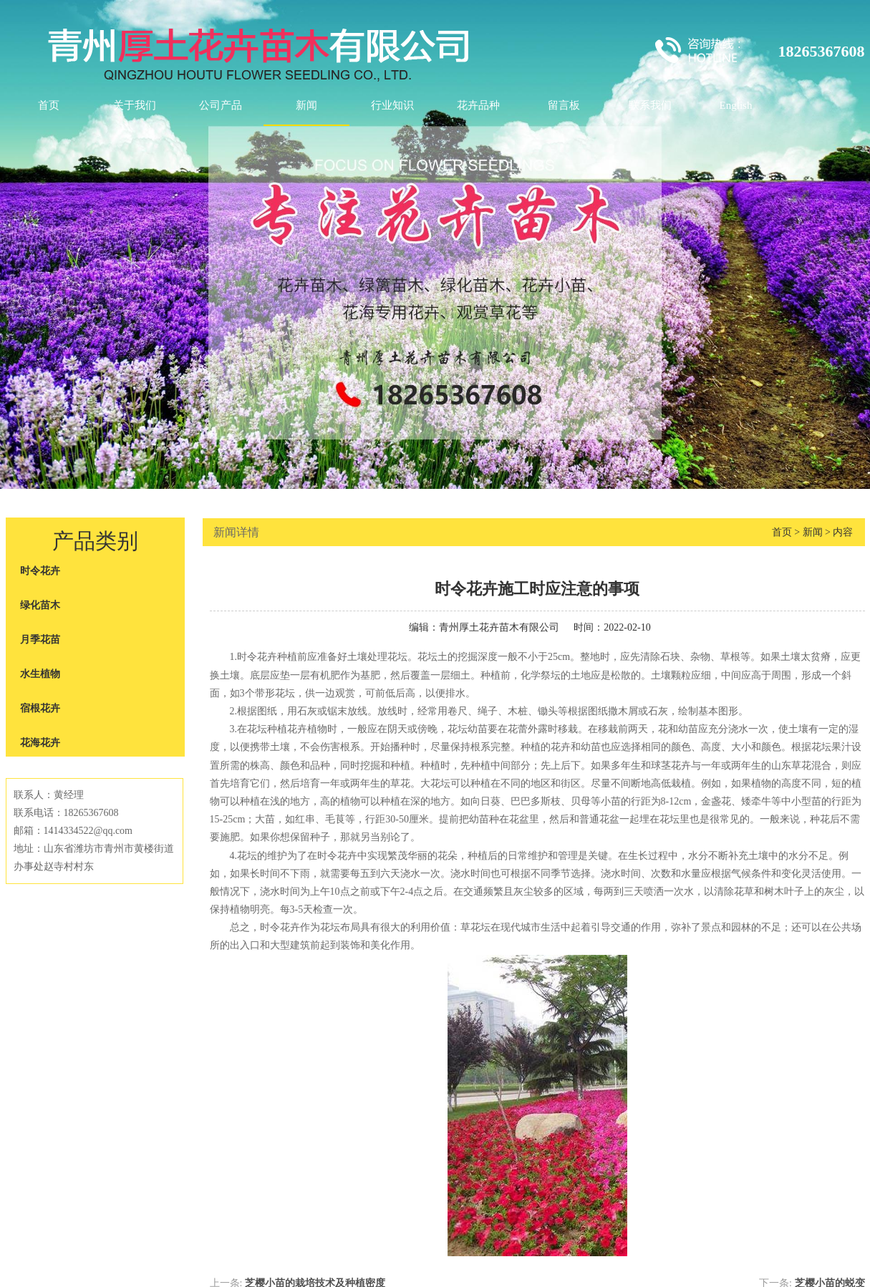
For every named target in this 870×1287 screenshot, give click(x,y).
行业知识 (392, 105)
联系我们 (650, 105)
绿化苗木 (40, 605)
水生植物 (40, 674)
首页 (48, 105)
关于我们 (134, 105)
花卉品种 (478, 105)
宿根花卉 (40, 708)
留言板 (564, 105)
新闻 (306, 105)
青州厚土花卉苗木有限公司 (499, 627)
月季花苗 (40, 639)
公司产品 (220, 105)
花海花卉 (40, 742)
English (736, 105)
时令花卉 (40, 570)
